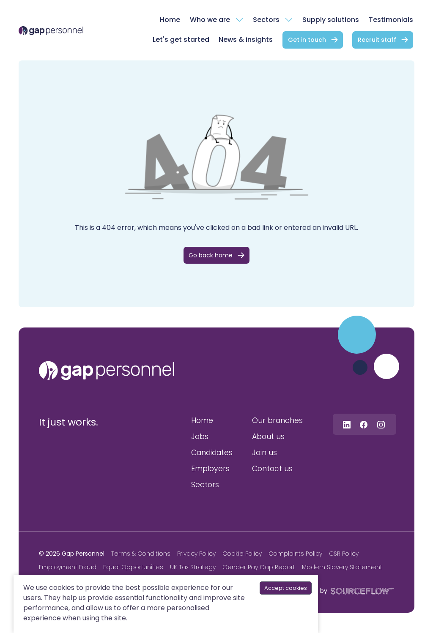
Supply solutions (330, 20)
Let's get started (181, 39)
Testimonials (391, 20)
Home (170, 20)
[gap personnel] (106, 370)
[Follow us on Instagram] (381, 424)
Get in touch (307, 39)
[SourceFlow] (360, 590)
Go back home (211, 255)
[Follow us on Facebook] (363, 424)
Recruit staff (377, 39)
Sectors (266, 20)
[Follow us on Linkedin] (346, 424)
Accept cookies (285, 588)
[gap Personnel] (51, 30)
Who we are (210, 20)
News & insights (246, 39)
